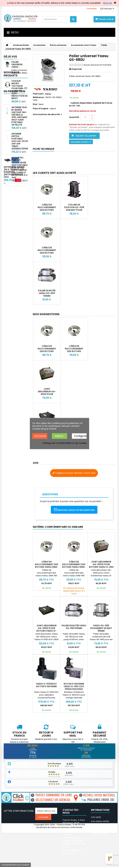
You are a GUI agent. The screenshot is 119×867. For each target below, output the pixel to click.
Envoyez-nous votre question (74, 510)
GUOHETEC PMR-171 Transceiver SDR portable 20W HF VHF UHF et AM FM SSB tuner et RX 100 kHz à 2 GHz (19, 175)
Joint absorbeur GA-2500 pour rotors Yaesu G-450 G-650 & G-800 (47, 395)
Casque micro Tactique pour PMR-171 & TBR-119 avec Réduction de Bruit (19, 97)
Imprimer (77, 69)
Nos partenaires (99, 829)
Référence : (39, 97)
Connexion (91, 8)
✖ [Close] (115, 2)
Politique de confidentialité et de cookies (65, 443)
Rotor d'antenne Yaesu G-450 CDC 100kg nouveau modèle (74, 687)
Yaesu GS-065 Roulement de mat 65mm (101, 628)
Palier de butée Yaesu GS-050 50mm (46, 293)
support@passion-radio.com (73, 852)
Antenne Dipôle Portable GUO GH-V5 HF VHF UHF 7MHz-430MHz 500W (19, 149)
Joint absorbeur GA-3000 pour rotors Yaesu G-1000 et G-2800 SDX (46, 629)
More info (107, 3)
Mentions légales (99, 825)
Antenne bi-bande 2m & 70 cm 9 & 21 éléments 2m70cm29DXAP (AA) (14, 216)
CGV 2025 (96, 817)
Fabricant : (38, 93)
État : (35, 104)
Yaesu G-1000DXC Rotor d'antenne (46, 685)
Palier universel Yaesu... (17, 64)
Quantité (74, 117)
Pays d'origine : (41, 108)
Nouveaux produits (11, 81)
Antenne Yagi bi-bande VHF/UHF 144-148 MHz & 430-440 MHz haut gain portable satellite (19, 123)
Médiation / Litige (99, 833)
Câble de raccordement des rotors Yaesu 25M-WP (47, 208)
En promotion (14, 196)
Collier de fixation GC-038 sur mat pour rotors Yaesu (74, 208)
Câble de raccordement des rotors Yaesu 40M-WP (47, 251)
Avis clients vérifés (100, 821)
